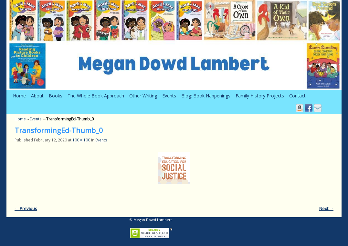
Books (55, 96)
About (37, 96)
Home (19, 96)
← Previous (26, 208)
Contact (297, 96)
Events (169, 96)
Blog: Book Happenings (205, 96)
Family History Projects (260, 96)
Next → (326, 208)
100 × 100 (81, 139)
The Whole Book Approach (96, 96)
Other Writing (143, 96)
